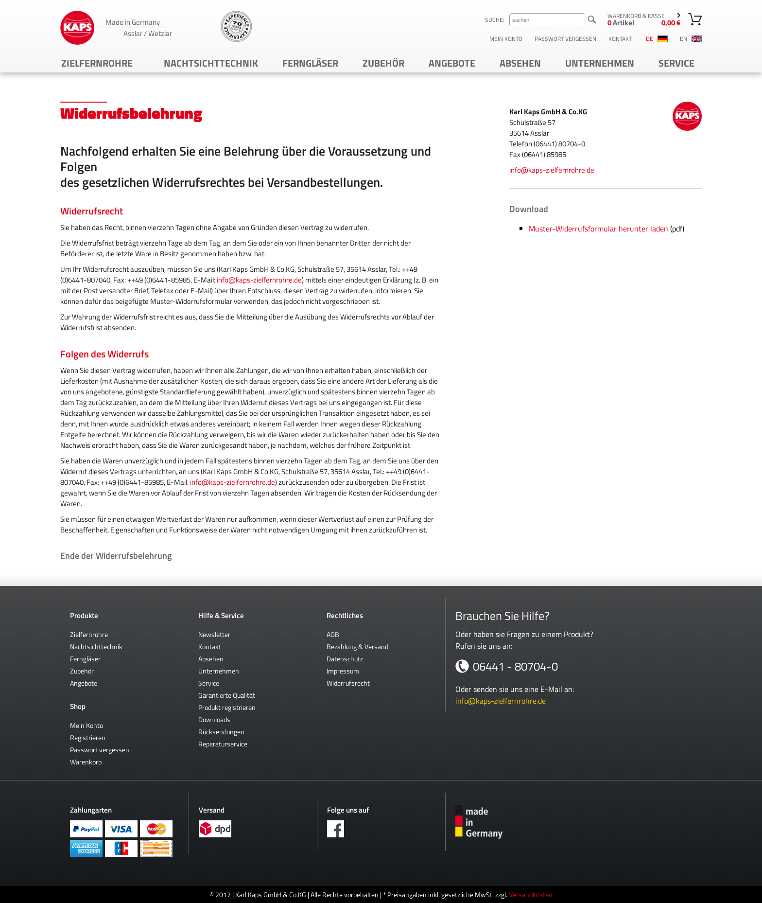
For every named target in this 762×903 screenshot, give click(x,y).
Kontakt (620, 38)
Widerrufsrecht (348, 683)
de (657, 38)
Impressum (343, 671)
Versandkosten (531, 894)
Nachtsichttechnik (211, 63)
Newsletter (214, 634)
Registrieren (87, 737)
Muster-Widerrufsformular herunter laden (598, 228)
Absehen (520, 63)
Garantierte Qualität (226, 695)
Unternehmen (599, 63)
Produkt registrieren (227, 707)
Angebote (452, 63)
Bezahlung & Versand (357, 646)
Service (676, 63)
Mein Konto (505, 38)
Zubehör (383, 63)
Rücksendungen (221, 731)
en (691, 38)
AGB (333, 634)
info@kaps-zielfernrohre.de (259, 279)
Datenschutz (345, 659)
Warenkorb (86, 762)
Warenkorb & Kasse (643, 19)
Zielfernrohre (97, 63)
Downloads (214, 719)
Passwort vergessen (565, 38)
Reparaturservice (222, 744)
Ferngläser (310, 63)
